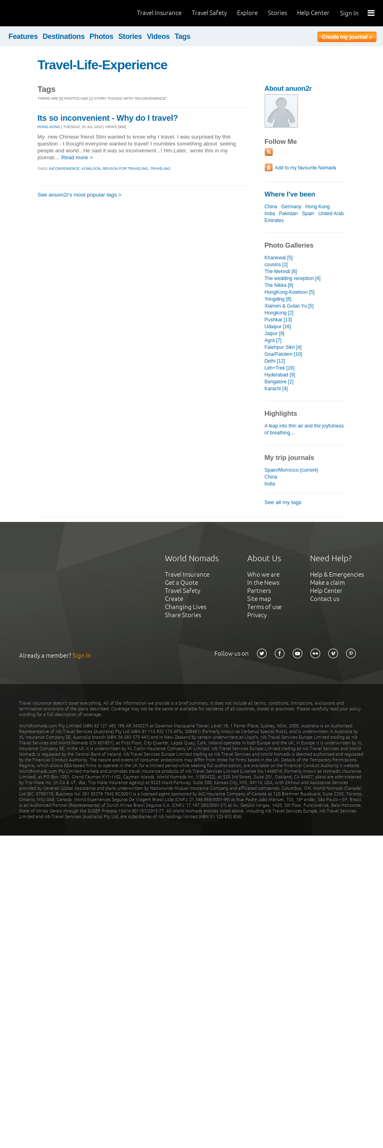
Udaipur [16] (278, 326)
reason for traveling (125, 169)
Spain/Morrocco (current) (292, 470)
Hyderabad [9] (280, 375)
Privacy (257, 614)
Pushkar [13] (278, 320)
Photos (101, 36)
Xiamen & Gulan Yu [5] (289, 306)
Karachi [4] (276, 388)
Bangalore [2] (279, 382)
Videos (158, 36)
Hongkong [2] (279, 313)
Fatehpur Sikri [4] (283, 347)
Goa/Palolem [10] (283, 354)
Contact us (324, 598)
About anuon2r (288, 88)
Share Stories (183, 614)
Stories (277, 12)
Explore (247, 12)
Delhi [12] (275, 361)
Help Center (313, 12)
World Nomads (42, 13)
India (270, 213)
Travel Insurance (159, 12)
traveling (160, 169)
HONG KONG (49, 127)
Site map (259, 598)
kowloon (91, 169)
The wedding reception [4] (293, 278)
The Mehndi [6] (281, 271)
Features (23, 36)
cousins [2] (276, 264)
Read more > (77, 157)
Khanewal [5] (279, 258)
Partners (259, 590)
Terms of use (264, 606)
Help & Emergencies (337, 574)
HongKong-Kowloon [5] (290, 292)
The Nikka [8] (279, 285)
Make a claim (327, 582)
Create (174, 598)
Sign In (349, 13)
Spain (308, 213)
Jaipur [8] (275, 333)
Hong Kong (317, 207)
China (271, 207)
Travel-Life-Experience (102, 65)
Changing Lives (185, 606)
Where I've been (290, 194)
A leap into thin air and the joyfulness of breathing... (304, 429)
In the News (263, 582)
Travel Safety (209, 12)
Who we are (263, 574)
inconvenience (64, 169)
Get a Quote (181, 582)
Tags (182, 36)
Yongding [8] (278, 299)
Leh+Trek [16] (280, 368)
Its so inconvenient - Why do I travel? (108, 117)
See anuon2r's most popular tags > (80, 195)
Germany (291, 207)
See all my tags (283, 502)
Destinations (64, 36)
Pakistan (288, 213)
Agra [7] (273, 340)
